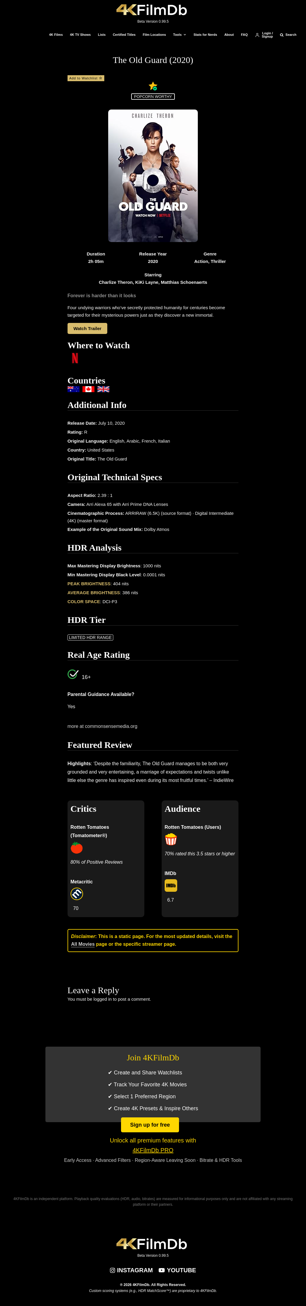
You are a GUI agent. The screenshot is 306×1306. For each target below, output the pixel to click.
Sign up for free (150, 1125)
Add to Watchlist (85, 78)
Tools (177, 34)
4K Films (56, 34)
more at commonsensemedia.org (102, 726)
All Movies (83, 944)
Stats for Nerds (205, 34)
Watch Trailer (88, 328)
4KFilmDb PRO (153, 1150)
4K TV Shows (80, 34)
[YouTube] (177, 1270)
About (229, 34)
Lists (102, 34)
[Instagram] (131, 1270)
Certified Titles (124, 34)
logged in (103, 999)
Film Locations (154, 34)
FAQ (244, 34)
